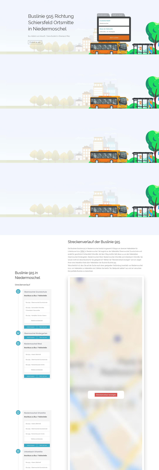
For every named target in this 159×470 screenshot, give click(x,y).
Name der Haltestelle (106, 29)
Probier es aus (35, 42)
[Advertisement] (33, 255)
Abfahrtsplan (30, 327)
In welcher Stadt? (105, 20)
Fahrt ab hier (43, 327)
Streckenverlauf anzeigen (106, 395)
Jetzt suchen (113, 38)
